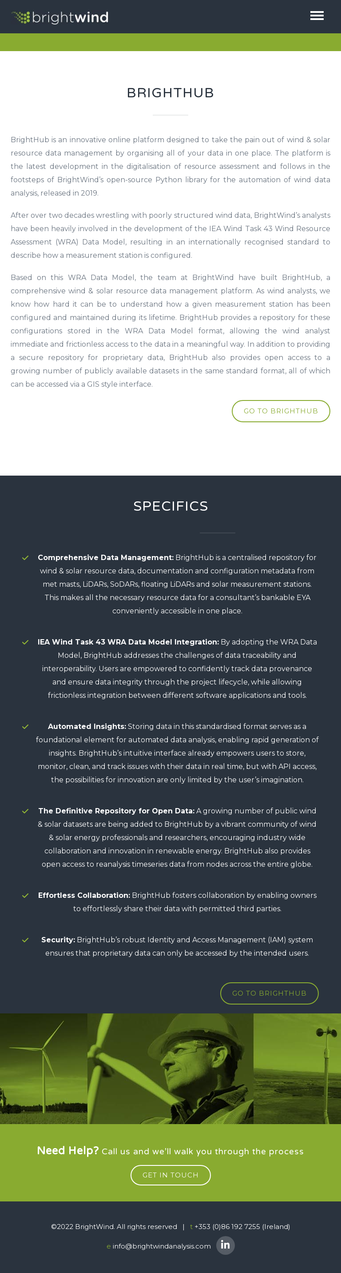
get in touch (171, 1177)
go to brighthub (281, 412)
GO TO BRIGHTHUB (269, 996)
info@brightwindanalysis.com (162, 1247)
